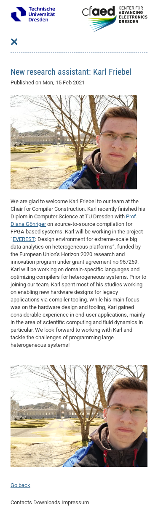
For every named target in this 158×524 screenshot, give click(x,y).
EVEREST (24, 239)
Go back (20, 485)
